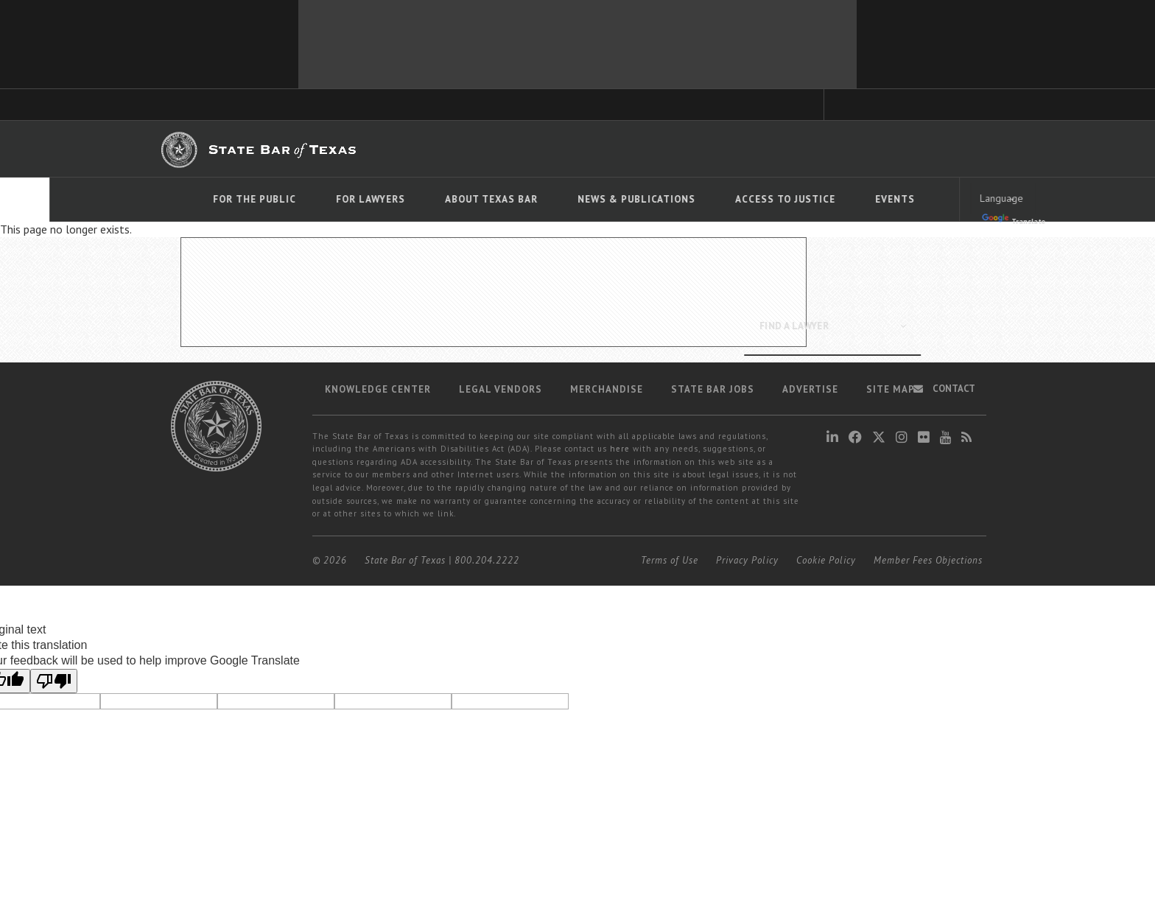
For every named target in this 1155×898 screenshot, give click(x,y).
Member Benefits (573, 149)
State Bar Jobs (712, 389)
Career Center (657, 149)
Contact (944, 388)
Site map (890, 389)
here (620, 448)
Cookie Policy (826, 560)
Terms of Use (669, 560)
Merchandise (606, 389)
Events (846, 199)
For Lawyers (321, 199)
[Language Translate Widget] (953, 198)
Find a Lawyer (783, 148)
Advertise (810, 389)
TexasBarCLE (430, 149)
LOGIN (941, 148)
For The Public (205, 199)
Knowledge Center (378, 389)
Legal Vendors (500, 389)
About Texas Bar (442, 199)
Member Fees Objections (928, 560)
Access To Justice (736, 199)
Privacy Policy (747, 560)
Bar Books (497, 149)
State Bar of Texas (405, 560)
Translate (964, 220)
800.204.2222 (486, 560)
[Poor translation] (53, 681)
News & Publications (587, 199)
